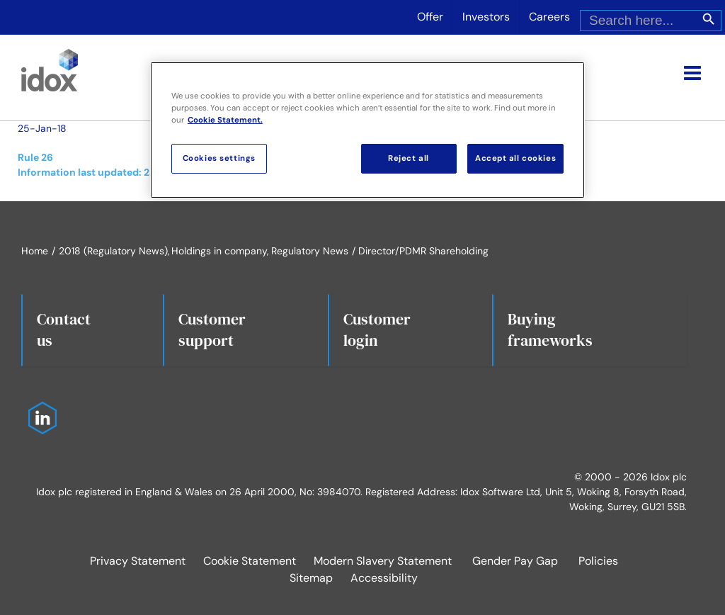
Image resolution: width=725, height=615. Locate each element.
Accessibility (384, 577)
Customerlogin (377, 329)
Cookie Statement (249, 560)
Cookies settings (219, 158)
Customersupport (212, 329)
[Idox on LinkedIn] (39, 408)
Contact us (64, 329)
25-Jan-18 (42, 128)
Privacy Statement (137, 560)
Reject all (408, 158)
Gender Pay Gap (515, 560)
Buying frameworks (550, 329)
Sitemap (311, 577)
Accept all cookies (515, 158)
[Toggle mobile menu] (694, 73)
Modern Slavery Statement (383, 560)
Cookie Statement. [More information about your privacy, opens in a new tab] (225, 120)
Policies (598, 560)
